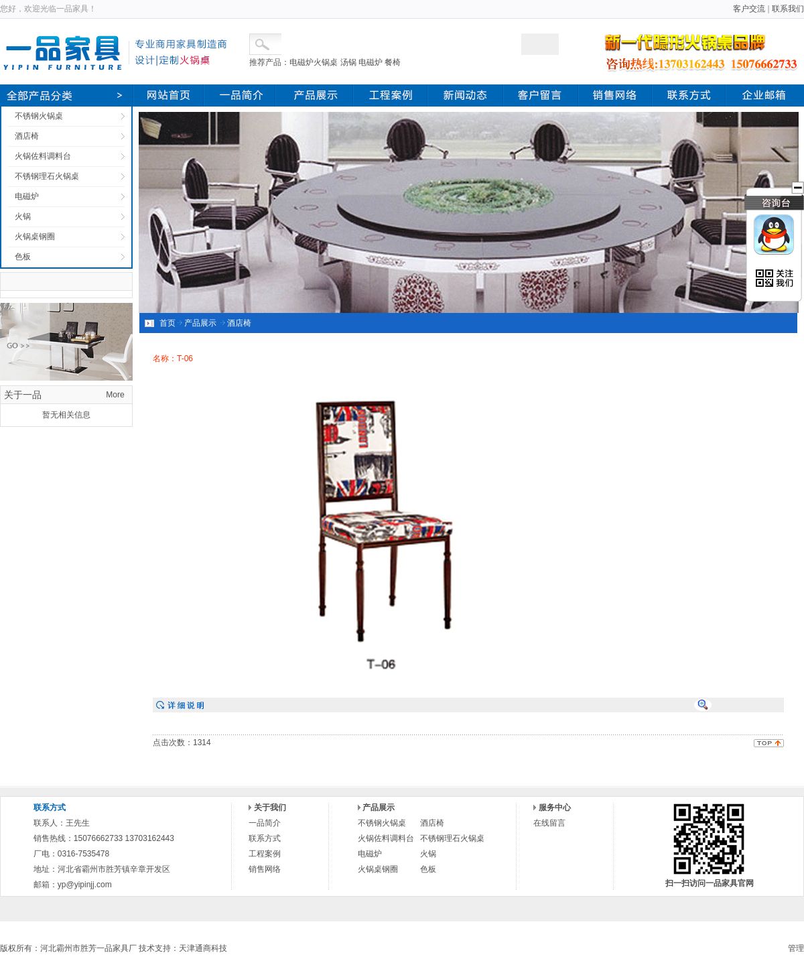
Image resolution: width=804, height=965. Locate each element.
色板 (23, 256)
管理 (796, 948)
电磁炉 (27, 196)
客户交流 (749, 8)
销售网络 (265, 869)
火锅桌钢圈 (35, 236)
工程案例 (265, 853)
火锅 (23, 216)
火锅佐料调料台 (43, 156)
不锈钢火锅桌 (39, 116)
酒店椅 (27, 136)
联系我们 (788, 8)
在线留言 (549, 823)
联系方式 (265, 838)
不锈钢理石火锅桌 (47, 176)
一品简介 (265, 823)
